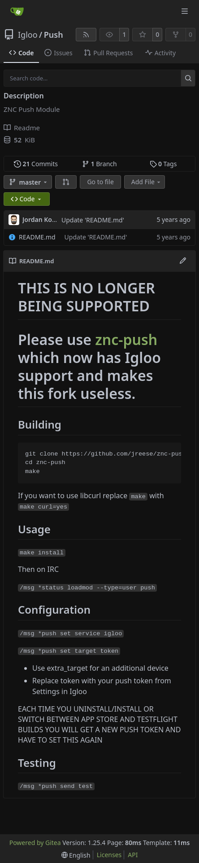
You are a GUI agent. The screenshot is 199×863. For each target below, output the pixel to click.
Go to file (100, 181)
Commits (36, 163)
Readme (22, 127)
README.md (37, 237)
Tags (163, 163)
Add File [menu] (146, 181)
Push (53, 34)
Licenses (109, 854)
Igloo (28, 34)
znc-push (126, 339)
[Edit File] (183, 261)
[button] (66, 182)
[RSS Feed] (86, 34)
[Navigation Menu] (186, 11)
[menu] (76, 855)
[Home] (17, 11)
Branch (99, 163)
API (133, 854)
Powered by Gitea (35, 842)
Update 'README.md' (92, 220)
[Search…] (188, 78)
